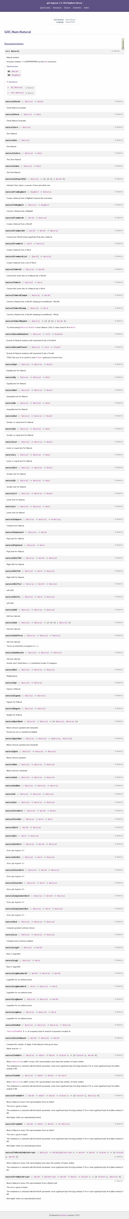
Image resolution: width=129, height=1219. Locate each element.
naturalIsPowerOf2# (15, 179)
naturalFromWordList (16, 256)
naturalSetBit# (13, 844)
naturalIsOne (12, 166)
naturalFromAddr (14, 1124)
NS (45, 61)
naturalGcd (11, 922)
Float (39, 357)
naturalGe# (11, 416)
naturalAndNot (12, 785)
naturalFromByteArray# (17, 1177)
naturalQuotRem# (14, 721)
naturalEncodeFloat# (16, 347)
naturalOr (10, 794)
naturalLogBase (13, 1012)
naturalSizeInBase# (15, 1038)
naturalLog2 (11, 960)
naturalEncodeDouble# (16, 334)
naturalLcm (11, 934)
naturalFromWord (14, 243)
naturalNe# (11, 390)
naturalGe (10, 429)
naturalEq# (11, 364)
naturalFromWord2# (15, 230)
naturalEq (10, 377)
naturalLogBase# (14, 999)
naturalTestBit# (14, 811)
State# (62, 1055)
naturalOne (11, 140)
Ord (13, 93)
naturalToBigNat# (14, 205)
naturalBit (11, 836)
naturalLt (10, 506)
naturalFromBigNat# (15, 192)
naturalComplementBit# (17, 896)
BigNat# (16, 75)
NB (9, 75)
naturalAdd (11, 610)
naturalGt (10, 480)
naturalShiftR (12, 571)
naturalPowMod (12, 1025)
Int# (48, 334)
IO (59, 1075)
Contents (77, 7)
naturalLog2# (12, 947)
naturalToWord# (13, 269)
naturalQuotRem (13, 738)
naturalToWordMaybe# (16, 321)
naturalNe (10, 403)
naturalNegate (12, 708)
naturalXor (11, 802)
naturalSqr (11, 683)
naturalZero (11, 127)
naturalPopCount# (14, 532)
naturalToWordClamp (15, 308)
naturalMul (11, 670)
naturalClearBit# (14, 870)
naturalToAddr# (13, 1055)
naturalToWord (12, 282)
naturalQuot (11, 751)
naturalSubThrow (14, 635)
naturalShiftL (12, 597)
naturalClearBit (14, 883)
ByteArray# (50, 1177)
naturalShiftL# (13, 584)
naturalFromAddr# (14, 1095)
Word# (15, 71)
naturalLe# (11, 442)
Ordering (55, 519)
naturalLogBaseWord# (16, 973)
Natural (15, 51)
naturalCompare (13, 519)
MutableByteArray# (62, 1152)
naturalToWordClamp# (16, 295)
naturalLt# (11, 493)
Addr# (41, 1055)
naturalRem (11, 764)
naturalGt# (11, 467)
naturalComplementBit (16, 909)
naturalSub (11, 622)
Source (67, 7)
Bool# (40, 101)
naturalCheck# (12, 101)
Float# (57, 347)
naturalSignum (12, 695)
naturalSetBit (12, 857)
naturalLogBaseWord (15, 986)
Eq (12, 87)
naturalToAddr (12, 1075)
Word (29, 243)
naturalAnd (11, 777)
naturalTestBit (13, 819)
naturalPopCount (14, 545)
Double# (59, 334)
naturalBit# (11, 827)
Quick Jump (45, 7)
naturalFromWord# (14, 218)
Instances (57, 7)
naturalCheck (12, 114)
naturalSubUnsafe (14, 652)
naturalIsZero (12, 153)
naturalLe (10, 455)
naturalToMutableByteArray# (20, 1152)
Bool (38, 114)
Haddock (63, 1215)
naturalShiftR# (13, 558)
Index (86, 7)
